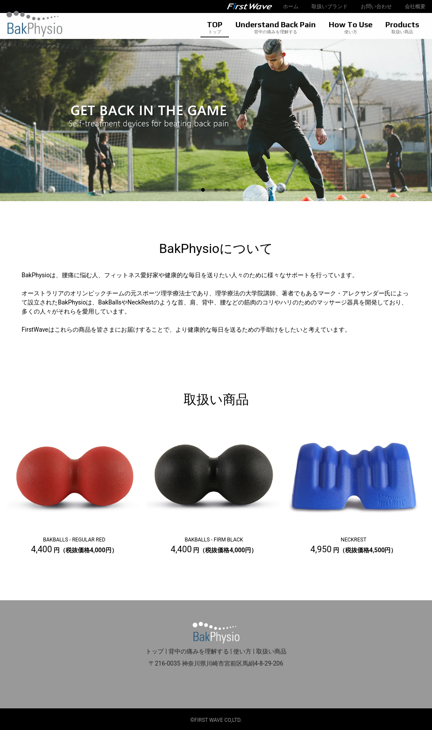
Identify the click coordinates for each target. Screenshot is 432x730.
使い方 (242, 651)
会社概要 (415, 6)
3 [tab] (229, 190)
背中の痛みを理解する (198, 651)
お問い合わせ (376, 6)
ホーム (291, 6)
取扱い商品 (271, 651)
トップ (155, 651)
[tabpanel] (216, 120)
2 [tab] (216, 190)
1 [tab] (203, 190)
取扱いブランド (329, 6)
